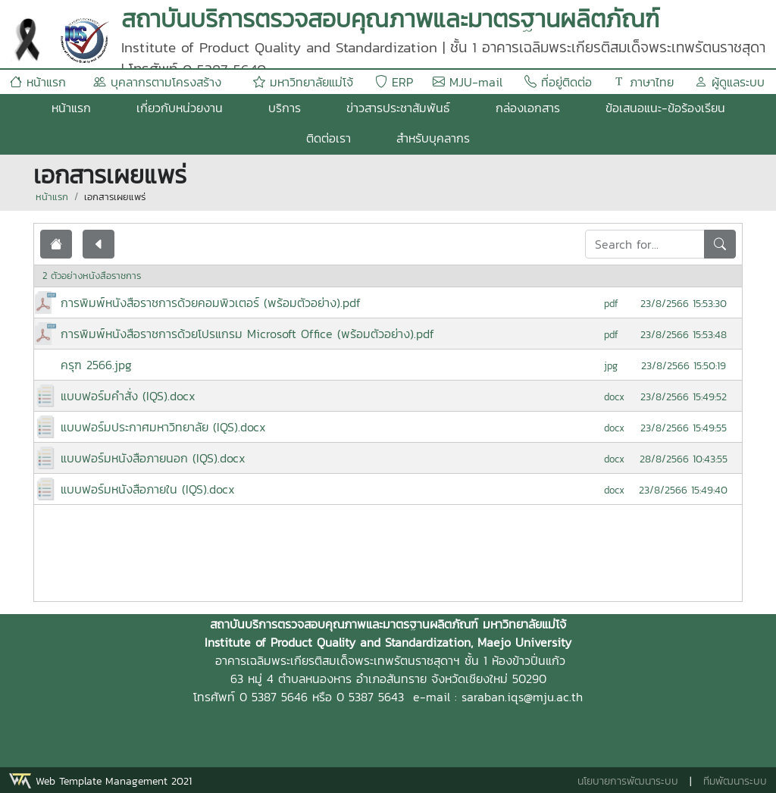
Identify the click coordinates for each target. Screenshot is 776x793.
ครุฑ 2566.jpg (96, 365)
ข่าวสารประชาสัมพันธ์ (398, 108)
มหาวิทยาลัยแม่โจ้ (303, 82)
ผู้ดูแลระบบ (730, 82)
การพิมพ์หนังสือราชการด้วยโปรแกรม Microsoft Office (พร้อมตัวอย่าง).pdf (247, 333)
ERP (394, 82)
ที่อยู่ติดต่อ (558, 82)
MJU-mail (467, 82)
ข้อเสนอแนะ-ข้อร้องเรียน (665, 108)
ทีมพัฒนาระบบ (735, 781)
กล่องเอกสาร (528, 108)
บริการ (284, 108)
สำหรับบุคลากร (433, 138)
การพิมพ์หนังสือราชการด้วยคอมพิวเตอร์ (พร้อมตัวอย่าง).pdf (211, 302)
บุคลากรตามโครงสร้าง (157, 82)
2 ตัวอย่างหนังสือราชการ (91, 275)
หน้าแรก (38, 82)
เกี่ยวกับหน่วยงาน (179, 108)
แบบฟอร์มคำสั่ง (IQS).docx (128, 396)
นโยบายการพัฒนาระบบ (627, 781)
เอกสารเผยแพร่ (115, 197)
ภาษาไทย (643, 82)
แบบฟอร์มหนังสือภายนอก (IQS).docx (153, 458)
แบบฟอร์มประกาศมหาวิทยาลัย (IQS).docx (163, 427)
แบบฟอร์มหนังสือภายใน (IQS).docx (148, 489)
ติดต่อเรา (328, 138)
